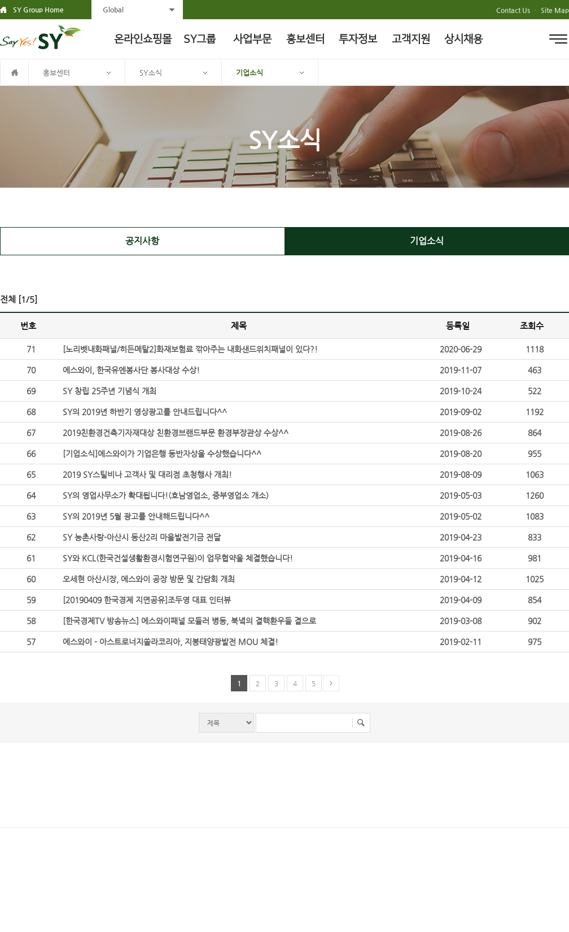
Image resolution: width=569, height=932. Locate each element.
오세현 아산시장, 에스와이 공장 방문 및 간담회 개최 (149, 578)
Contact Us (513, 10)
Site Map (555, 10)
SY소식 (150, 72)
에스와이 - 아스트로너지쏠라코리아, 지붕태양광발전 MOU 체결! (170, 641)
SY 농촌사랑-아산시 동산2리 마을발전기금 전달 (142, 537)
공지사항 (142, 241)
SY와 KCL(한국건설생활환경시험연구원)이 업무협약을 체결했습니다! (178, 558)
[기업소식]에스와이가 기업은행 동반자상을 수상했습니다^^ (162, 453)
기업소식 (249, 72)
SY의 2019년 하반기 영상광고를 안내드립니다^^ (145, 411)
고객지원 (411, 39)
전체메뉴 (558, 39)
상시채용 (463, 39)
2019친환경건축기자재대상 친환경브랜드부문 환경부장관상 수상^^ (175, 432)
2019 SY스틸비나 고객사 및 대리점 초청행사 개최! (147, 474)
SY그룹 (199, 39)
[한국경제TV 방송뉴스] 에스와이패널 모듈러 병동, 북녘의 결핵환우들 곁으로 (189, 620)
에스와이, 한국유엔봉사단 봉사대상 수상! (131, 369)
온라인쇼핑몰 (143, 39)
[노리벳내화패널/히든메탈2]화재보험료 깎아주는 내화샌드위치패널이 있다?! (190, 349)
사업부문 (252, 39)
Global (113, 10)
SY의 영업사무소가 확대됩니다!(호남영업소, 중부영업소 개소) (166, 495)
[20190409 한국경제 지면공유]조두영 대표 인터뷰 (147, 599)
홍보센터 (305, 39)
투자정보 (358, 39)
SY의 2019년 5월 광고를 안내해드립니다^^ (136, 516)
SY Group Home (38, 10)
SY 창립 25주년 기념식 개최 (109, 390)
